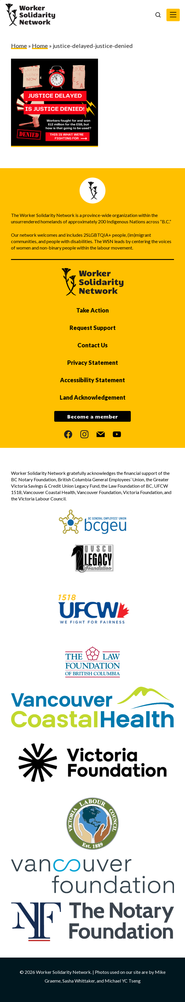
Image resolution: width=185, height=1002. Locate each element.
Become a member (92, 416)
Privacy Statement (92, 362)
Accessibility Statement (92, 379)
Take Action (92, 310)
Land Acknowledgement (93, 397)
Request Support (93, 327)
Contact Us (92, 345)
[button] (173, 15)
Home (19, 45)
